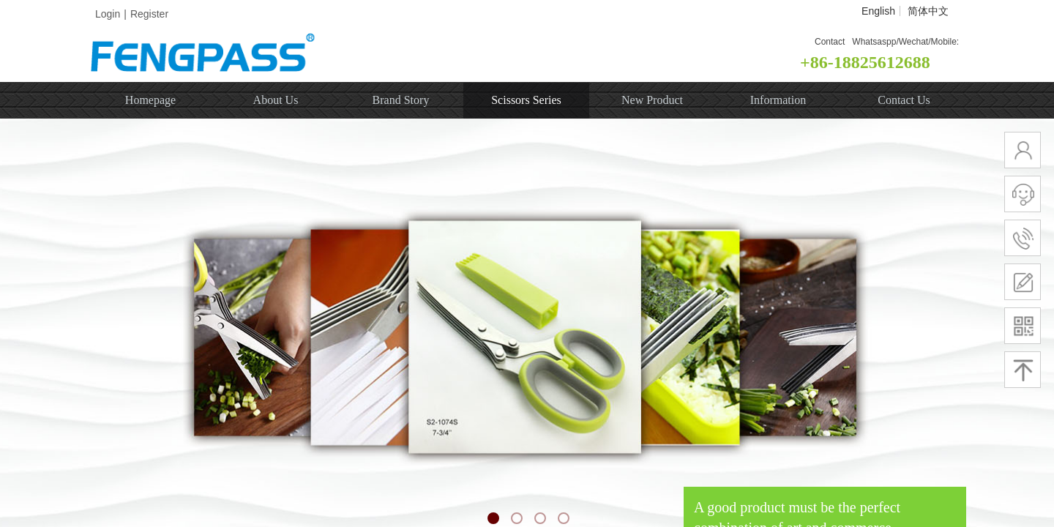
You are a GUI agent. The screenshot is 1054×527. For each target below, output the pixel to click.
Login (107, 14)
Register (149, 14)
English (878, 11)
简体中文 (928, 11)
